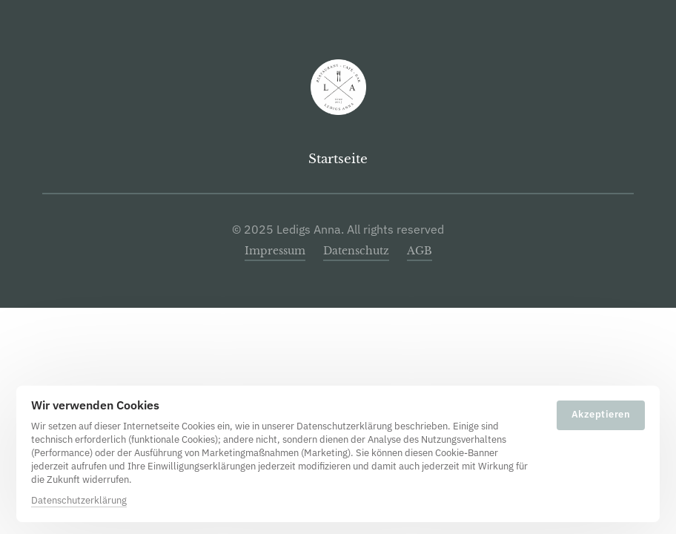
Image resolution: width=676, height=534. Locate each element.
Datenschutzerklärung (79, 500)
